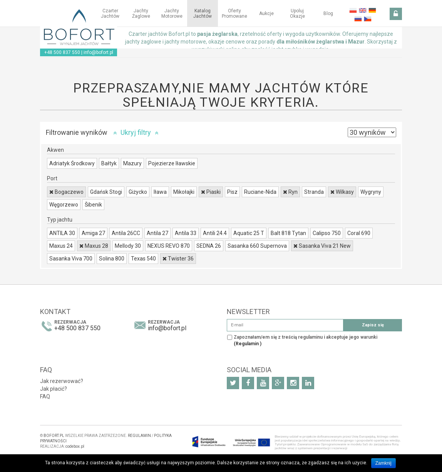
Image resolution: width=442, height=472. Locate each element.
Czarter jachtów (110, 13)
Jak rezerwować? (61, 381)
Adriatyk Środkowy (72, 163)
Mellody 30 (128, 246)
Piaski (211, 192)
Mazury (132, 163)
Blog (328, 13)
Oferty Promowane (234, 13)
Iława (160, 192)
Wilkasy (342, 192)
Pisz (232, 192)
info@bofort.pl (98, 52)
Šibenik (93, 205)
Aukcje (266, 13)
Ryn (290, 192)
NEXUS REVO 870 (168, 246)
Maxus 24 (61, 246)
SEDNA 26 (208, 246)
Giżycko (138, 192)
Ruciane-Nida (260, 192)
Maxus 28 (93, 246)
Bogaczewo (66, 192)
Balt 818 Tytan (288, 233)
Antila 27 (157, 233)
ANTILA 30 (62, 233)
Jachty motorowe (171, 13)
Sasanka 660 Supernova (257, 246)
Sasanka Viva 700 (70, 258)
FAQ (45, 396)
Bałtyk (109, 163)
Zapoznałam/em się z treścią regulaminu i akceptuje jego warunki (305, 340)
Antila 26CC (126, 233)
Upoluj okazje (297, 13)
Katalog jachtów (202, 13)
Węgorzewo (63, 205)
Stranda (314, 192)
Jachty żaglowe (141, 13)
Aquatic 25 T (248, 233)
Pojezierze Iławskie (171, 163)
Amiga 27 (93, 233)
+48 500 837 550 (62, 52)
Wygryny (370, 192)
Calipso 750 (327, 233)
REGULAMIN (139, 435)
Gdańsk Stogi (106, 192)
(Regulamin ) (247, 343)
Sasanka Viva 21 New (322, 246)
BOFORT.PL (54, 435)
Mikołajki (183, 192)
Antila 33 (185, 233)
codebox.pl (74, 446)
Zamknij (383, 463)
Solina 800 (111, 258)
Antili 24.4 (215, 233)
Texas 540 (143, 258)
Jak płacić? (53, 389)
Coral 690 (358, 233)
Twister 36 (178, 258)
